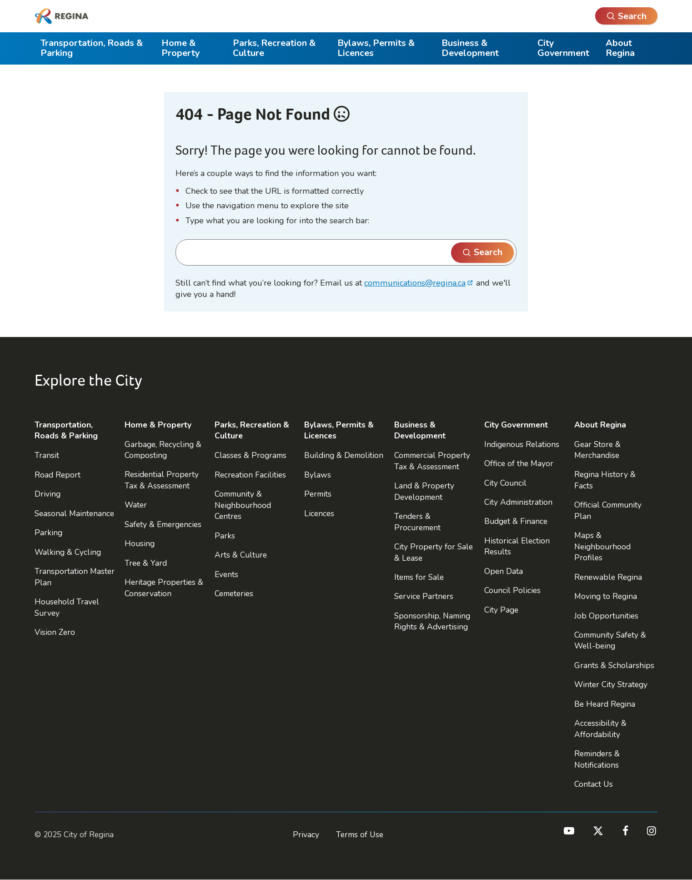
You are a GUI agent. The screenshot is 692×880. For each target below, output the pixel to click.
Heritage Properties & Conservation (164, 587)
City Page (501, 609)
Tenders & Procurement (417, 522)
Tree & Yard (146, 563)
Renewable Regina (608, 577)
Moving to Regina (605, 596)
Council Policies (512, 590)
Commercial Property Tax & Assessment (432, 461)
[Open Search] (626, 16)
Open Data (503, 571)
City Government (563, 48)
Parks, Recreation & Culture (274, 48)
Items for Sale (419, 577)
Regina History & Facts (605, 480)
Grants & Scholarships (614, 665)
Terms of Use (359, 834)
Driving (47, 493)
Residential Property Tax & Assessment (162, 480)
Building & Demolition (343, 455)
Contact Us (593, 784)
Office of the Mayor (518, 463)
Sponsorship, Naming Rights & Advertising (432, 621)
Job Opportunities (606, 615)
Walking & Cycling (68, 552)
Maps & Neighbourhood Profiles (602, 546)
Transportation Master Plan (75, 577)
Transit (47, 455)
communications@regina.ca (415, 282)
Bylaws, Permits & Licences (376, 48)
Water (136, 504)
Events (226, 574)
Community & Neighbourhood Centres (243, 505)
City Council (505, 483)
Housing (140, 543)
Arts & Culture (241, 554)
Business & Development (470, 48)
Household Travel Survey (67, 607)
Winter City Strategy (610, 684)
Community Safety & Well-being (610, 640)
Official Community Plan (608, 510)
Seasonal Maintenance (74, 513)
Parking (48, 532)
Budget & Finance (515, 521)
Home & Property (180, 48)
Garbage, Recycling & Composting (163, 450)
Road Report (57, 474)
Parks (225, 535)
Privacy (306, 834)
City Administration (518, 502)
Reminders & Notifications (597, 759)
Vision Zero (55, 632)
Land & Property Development (424, 491)
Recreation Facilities (250, 474)
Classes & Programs (250, 455)
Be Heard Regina (604, 704)
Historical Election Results (517, 546)
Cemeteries (234, 593)
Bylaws (317, 474)
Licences (319, 513)
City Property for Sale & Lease (433, 552)
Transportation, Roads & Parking (91, 48)
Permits (317, 493)
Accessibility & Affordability (600, 728)
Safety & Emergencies (163, 524)
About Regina (620, 48)
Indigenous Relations (521, 444)
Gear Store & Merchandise (597, 450)
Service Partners (423, 596)
